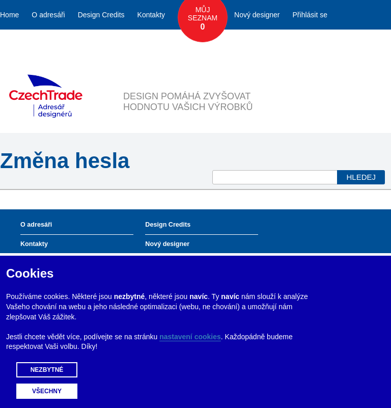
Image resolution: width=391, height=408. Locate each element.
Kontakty (151, 15)
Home (9, 15)
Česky (332, 44)
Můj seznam (202, 19)
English (366, 44)
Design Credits (101, 15)
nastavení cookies (190, 337)
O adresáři (48, 15)
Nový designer (257, 15)
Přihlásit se (310, 15)
